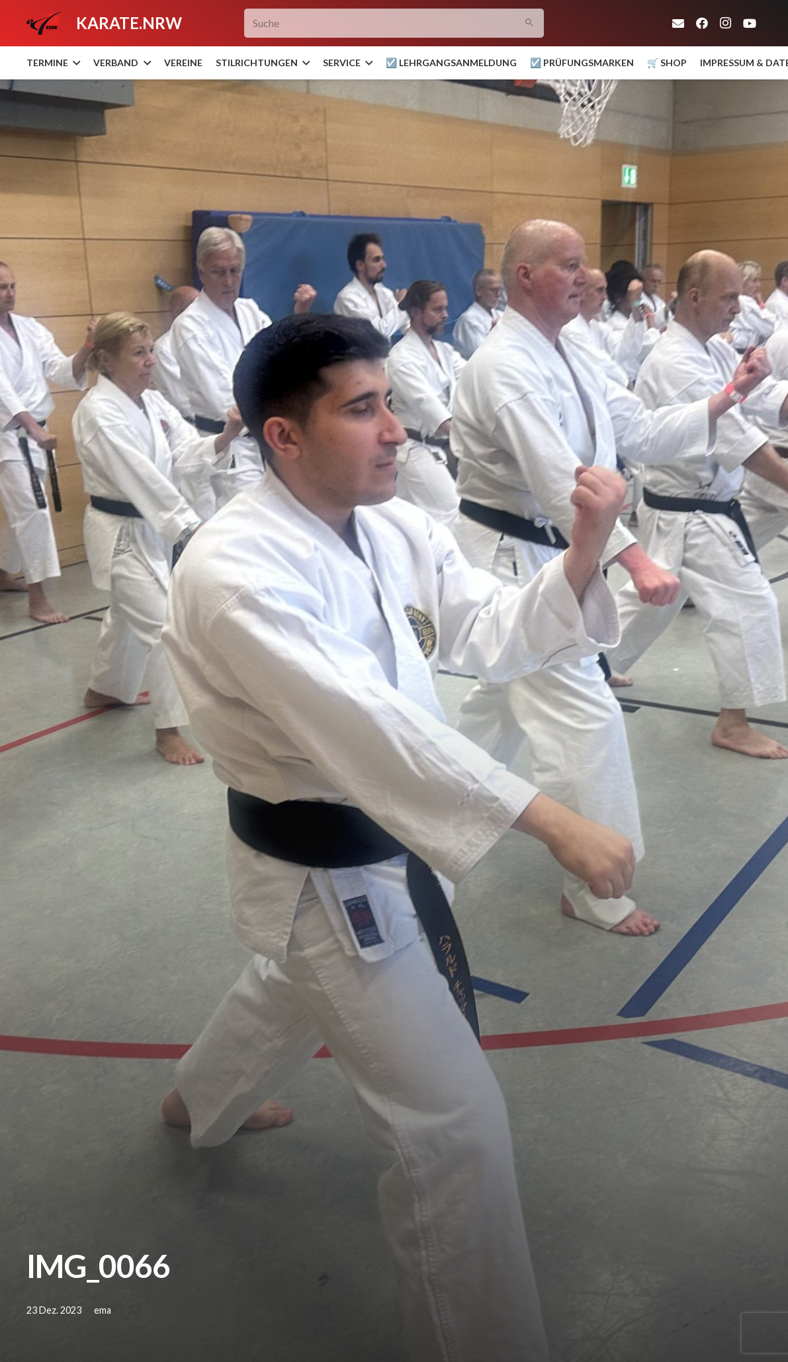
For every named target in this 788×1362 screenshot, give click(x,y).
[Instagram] (726, 23)
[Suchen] (529, 23)
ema (102, 1310)
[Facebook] (702, 23)
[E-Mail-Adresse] (678, 23)
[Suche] (394, 23)
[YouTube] (750, 23)
